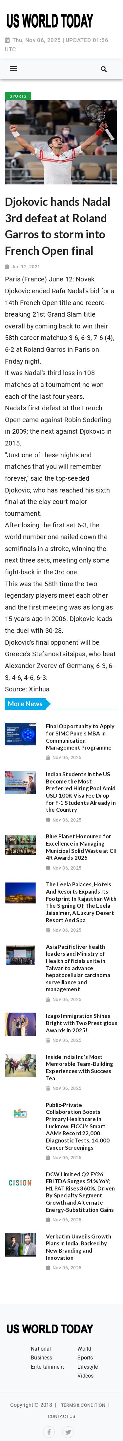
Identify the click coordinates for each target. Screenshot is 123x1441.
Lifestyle (87, 1367)
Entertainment (47, 1367)
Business (41, 1358)
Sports (85, 1358)
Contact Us (61, 1416)
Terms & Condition (83, 1405)
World (84, 1349)
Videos (85, 1376)
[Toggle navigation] (13, 68)
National (41, 1349)
